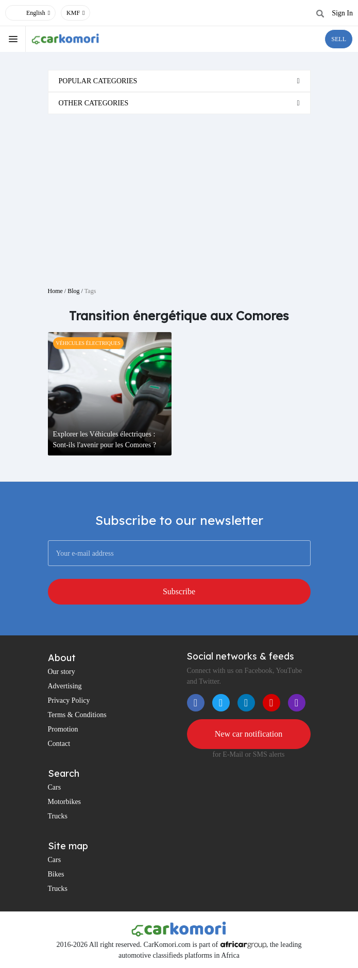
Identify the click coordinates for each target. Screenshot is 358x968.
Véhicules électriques (88, 343)
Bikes (56, 874)
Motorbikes (64, 802)
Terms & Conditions (77, 715)
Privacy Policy (69, 700)
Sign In (342, 13)
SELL (338, 39)
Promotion (63, 729)
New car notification (249, 733)
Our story (61, 671)
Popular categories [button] (98, 81)
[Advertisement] (179, 196)
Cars (54, 787)
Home (55, 291)
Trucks (57, 816)
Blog (73, 291)
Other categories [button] (94, 103)
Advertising (65, 686)
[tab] (179, 81)
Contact (59, 743)
